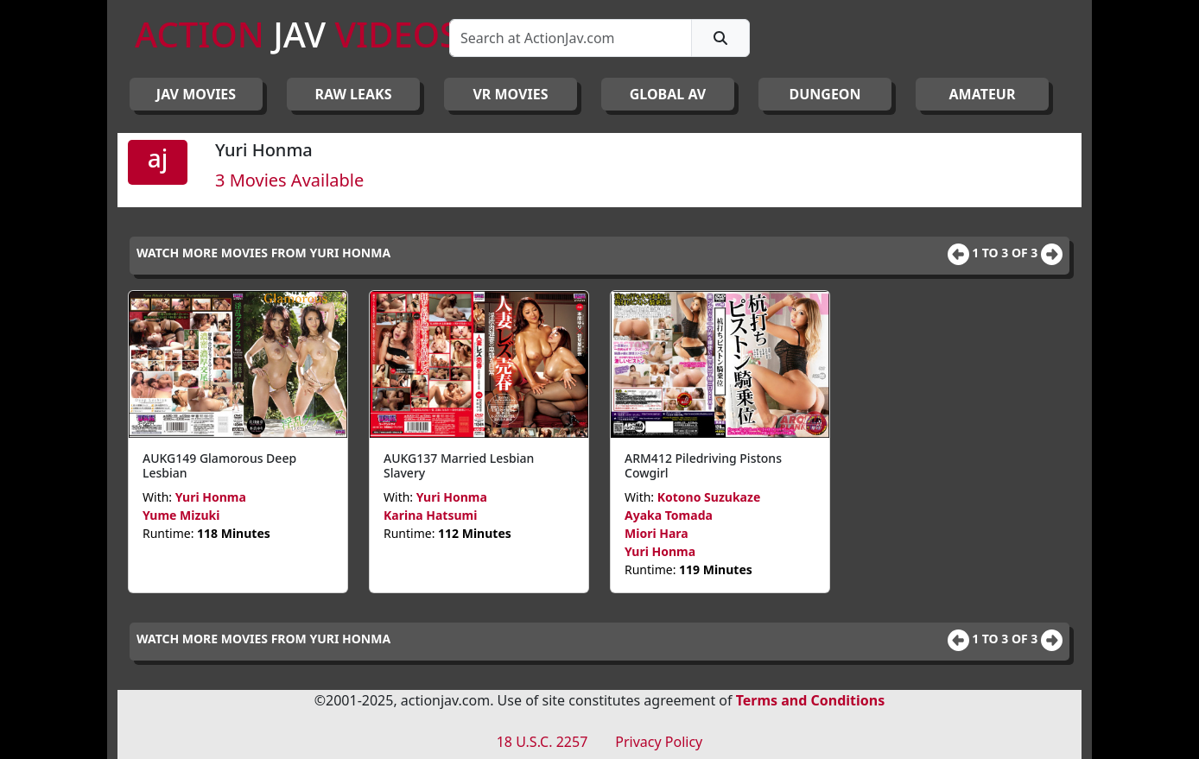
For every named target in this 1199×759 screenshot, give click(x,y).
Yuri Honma (210, 497)
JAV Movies (196, 94)
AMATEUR (982, 94)
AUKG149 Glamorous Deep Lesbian (219, 465)
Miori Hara (656, 533)
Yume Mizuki (181, 515)
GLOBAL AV (668, 94)
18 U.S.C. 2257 (542, 741)
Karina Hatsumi (430, 515)
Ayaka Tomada (669, 515)
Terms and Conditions (810, 700)
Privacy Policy (658, 741)
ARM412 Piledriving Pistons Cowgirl (703, 465)
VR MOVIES (510, 94)
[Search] (570, 38)
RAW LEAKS (353, 94)
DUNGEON (824, 94)
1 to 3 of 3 (1006, 252)
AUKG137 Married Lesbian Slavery (459, 465)
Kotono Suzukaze (709, 497)
